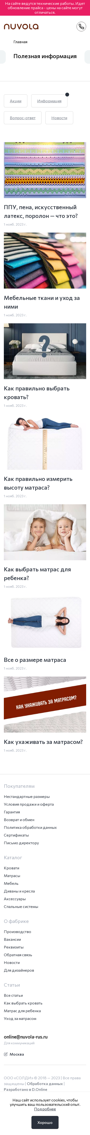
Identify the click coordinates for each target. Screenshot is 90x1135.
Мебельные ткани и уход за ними (42, 302)
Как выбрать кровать (23, 1003)
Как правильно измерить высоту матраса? (38, 483)
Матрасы (12, 875)
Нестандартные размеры (27, 796)
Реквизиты (14, 947)
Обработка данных (45, 1083)
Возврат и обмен (19, 819)
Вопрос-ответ (23, 117)
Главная (20, 41)
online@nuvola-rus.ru (26, 1036)
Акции (15, 100)
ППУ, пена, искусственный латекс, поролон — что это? (41, 211)
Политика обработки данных (30, 827)
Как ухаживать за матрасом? (43, 741)
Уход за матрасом (20, 1018)
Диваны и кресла (19, 891)
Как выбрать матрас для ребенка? (37, 573)
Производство (17, 931)
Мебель (11, 883)
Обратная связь (18, 954)
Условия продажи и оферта (29, 804)
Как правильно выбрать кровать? (37, 392)
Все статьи (13, 995)
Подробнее (45, 1109)
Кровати (11, 867)
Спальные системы (21, 906)
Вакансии (12, 939)
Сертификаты (16, 835)
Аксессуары (15, 898)
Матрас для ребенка (22, 1010)
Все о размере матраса (35, 659)
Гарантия (12, 812)
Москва (14, 1054)
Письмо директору (21, 842)
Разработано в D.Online (25, 1089)
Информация (49, 100)
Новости (59, 117)
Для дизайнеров (19, 970)
